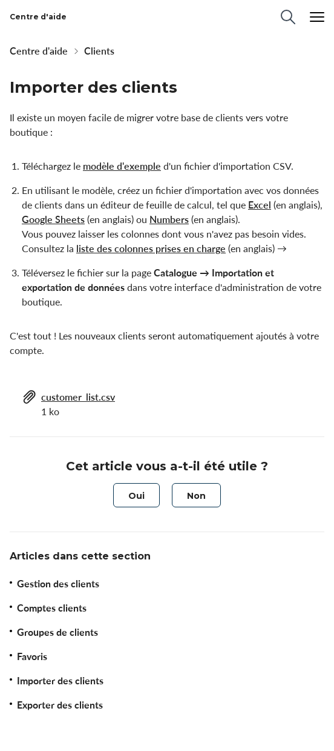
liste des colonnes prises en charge (151, 248)
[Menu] (317, 17)
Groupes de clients (57, 632)
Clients (99, 51)
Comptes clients (52, 608)
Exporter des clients (60, 705)
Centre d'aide (39, 51)
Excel (259, 205)
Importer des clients (60, 681)
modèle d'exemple (122, 166)
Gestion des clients (58, 584)
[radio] (136, 495)
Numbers (169, 219)
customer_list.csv (78, 397)
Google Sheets (53, 219)
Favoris (32, 656)
